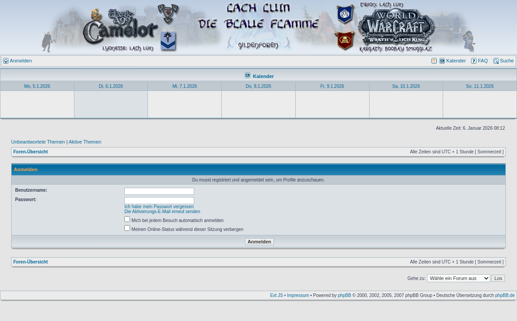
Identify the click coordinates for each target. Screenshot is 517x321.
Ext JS (276, 295)
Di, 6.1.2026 (111, 86)
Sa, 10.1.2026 (406, 86)
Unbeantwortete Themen (38, 141)
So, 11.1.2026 (479, 86)
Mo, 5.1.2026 (37, 86)
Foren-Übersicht (30, 151)
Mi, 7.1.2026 (184, 86)
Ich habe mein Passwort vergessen (159, 206)
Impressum (298, 295)
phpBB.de (505, 295)
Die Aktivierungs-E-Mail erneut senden (162, 211)
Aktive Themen (85, 141)
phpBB (344, 295)
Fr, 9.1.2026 (332, 86)
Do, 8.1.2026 (258, 86)
